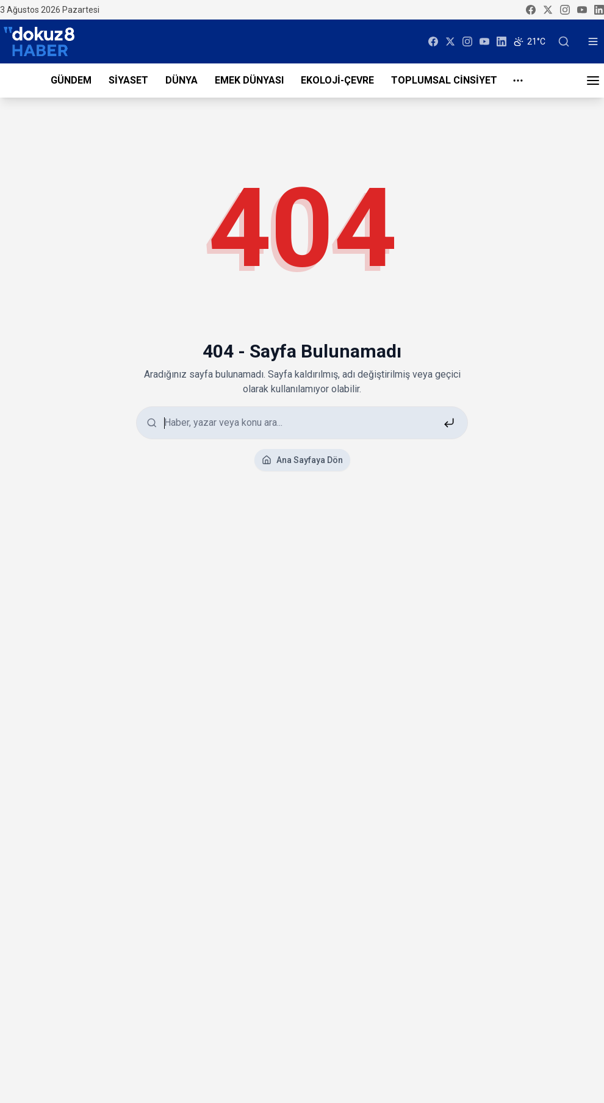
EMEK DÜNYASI (249, 80)
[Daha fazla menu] (518, 81)
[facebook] (531, 10)
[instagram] (565, 10)
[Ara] (564, 41)
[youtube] (582, 10)
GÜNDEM (71, 80)
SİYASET (128, 80)
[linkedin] (599, 10)
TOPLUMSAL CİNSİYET (444, 80)
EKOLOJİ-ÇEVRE (337, 80)
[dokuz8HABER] (39, 41)
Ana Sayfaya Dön (302, 460)
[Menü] (593, 80)
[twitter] (548, 10)
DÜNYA (181, 80)
